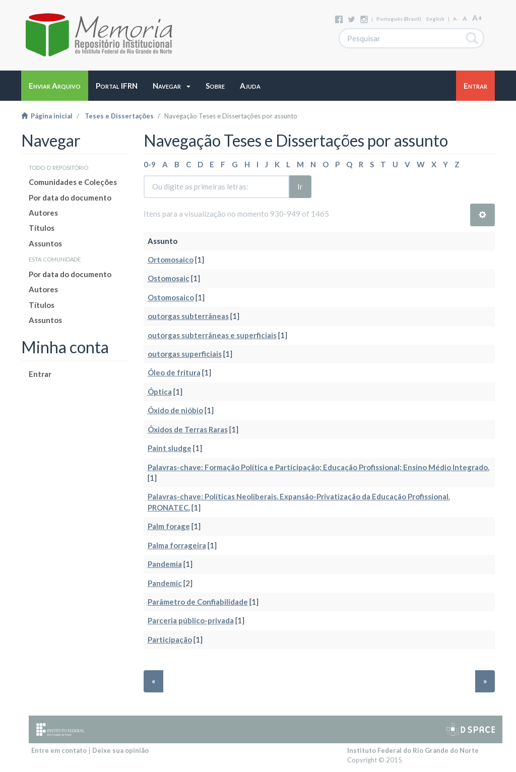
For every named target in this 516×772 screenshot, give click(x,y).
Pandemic (165, 583)
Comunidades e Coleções (73, 181)
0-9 (150, 164)
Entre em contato (59, 750)
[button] (171, 86)
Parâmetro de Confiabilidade (198, 601)
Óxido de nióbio (175, 410)
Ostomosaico (171, 297)
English (435, 19)
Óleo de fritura (174, 372)
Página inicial (47, 116)
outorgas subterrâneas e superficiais (212, 335)
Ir (300, 186)
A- (455, 19)
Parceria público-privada (191, 620)
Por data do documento (70, 197)
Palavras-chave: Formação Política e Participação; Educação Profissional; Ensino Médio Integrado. (318, 467)
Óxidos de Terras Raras (188, 429)
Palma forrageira (177, 545)
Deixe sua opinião (120, 750)
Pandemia (165, 563)
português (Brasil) (398, 19)
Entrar (40, 373)
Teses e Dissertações (119, 116)
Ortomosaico (171, 259)
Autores (43, 212)
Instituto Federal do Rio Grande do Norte (413, 750)
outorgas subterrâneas (188, 315)
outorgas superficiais (185, 353)
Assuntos (45, 243)
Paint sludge (169, 448)
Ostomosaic (168, 278)
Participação (170, 639)
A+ (477, 17)
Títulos (41, 227)
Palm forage (169, 526)
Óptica (160, 391)
